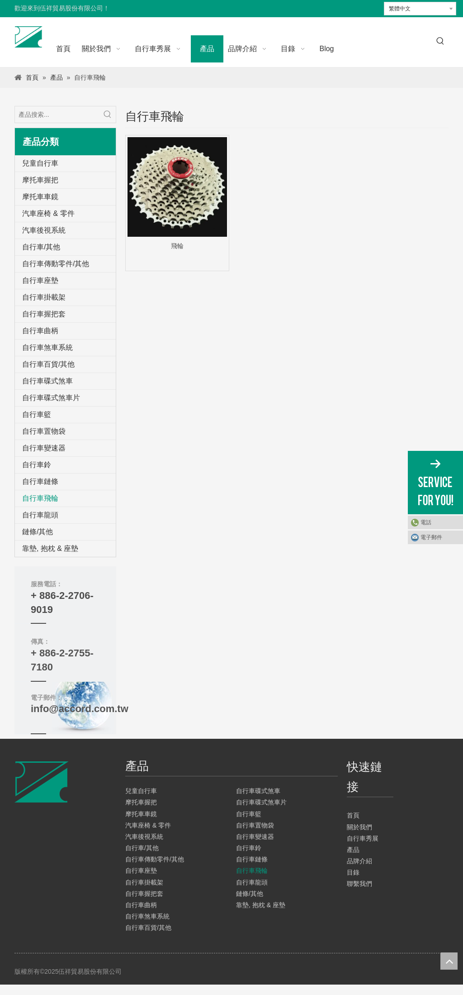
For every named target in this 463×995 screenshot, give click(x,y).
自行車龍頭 (40, 515)
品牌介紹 (359, 861)
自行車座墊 (40, 280)
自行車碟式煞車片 (51, 398)
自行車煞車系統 (47, 347)
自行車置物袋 (44, 431)
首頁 (353, 815)
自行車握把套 (44, 314)
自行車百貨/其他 (48, 364)
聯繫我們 (359, 883)
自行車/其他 (41, 247)
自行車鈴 (36, 465)
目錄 (353, 872)
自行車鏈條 (40, 481)
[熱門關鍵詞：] (440, 41)
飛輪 (177, 245)
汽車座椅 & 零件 (48, 213)
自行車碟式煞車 (47, 381)
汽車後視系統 (44, 230)
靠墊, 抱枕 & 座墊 (50, 548)
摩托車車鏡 (40, 197)
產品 (353, 849)
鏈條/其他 (37, 532)
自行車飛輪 (40, 498)
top (449, 961)
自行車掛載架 (44, 297)
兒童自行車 (40, 163)
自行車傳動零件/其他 (55, 264)
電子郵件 (431, 537)
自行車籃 (36, 414)
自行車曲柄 (40, 331)
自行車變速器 (44, 448)
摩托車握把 (40, 180)
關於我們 (359, 827)
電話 (425, 522)
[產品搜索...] (57, 114)
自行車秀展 (362, 838)
